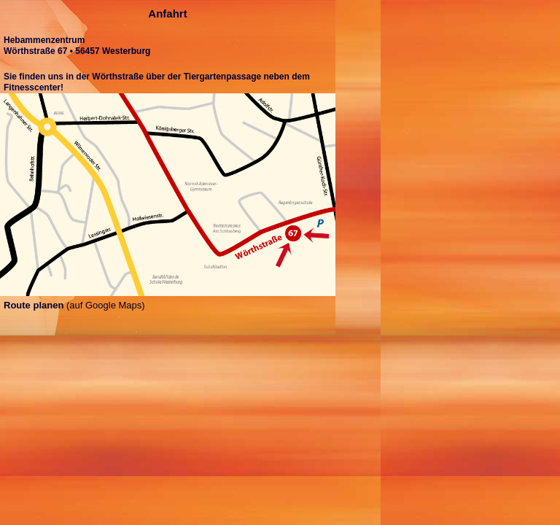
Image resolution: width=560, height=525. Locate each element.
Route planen (33, 305)
